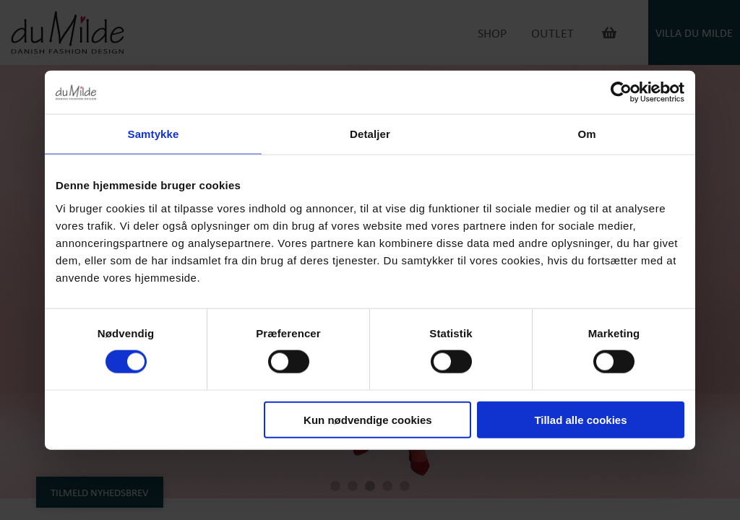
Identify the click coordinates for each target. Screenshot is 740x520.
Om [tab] (586, 134)
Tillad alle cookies (580, 419)
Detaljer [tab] (370, 134)
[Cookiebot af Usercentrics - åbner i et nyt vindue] (621, 92)
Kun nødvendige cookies (368, 419)
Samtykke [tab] (153, 134)
